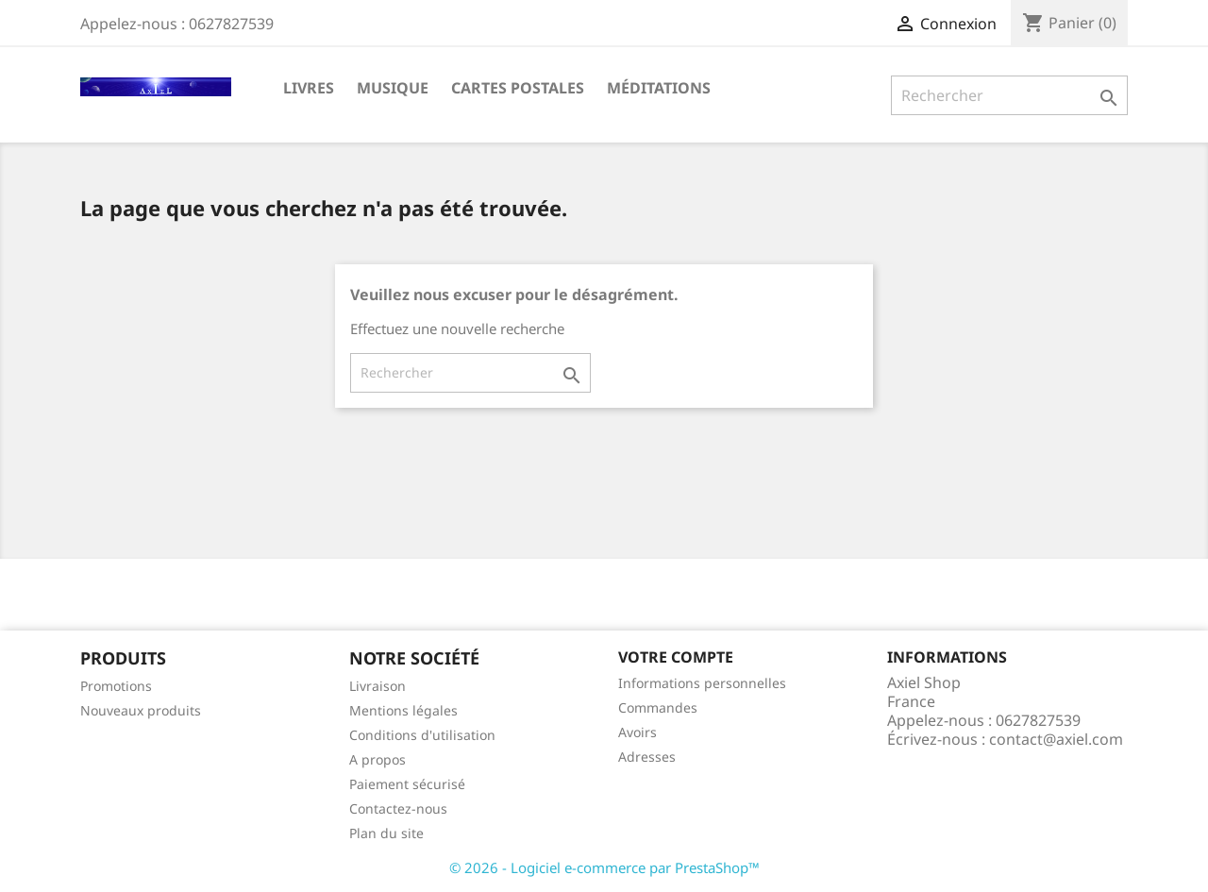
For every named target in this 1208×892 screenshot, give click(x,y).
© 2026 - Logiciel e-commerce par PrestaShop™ (604, 867)
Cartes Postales (517, 87)
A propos (377, 759)
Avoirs (637, 732)
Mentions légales (403, 710)
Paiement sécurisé (407, 784)
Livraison (377, 686)
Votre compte (675, 657)
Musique (392, 87)
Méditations (659, 87)
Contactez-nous (398, 808)
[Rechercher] (1009, 95)
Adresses (647, 757)
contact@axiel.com (1056, 739)
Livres (308, 87)
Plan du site (386, 833)
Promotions (116, 686)
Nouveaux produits (140, 710)
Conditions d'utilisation (422, 735)
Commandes (657, 707)
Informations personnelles (702, 683)
